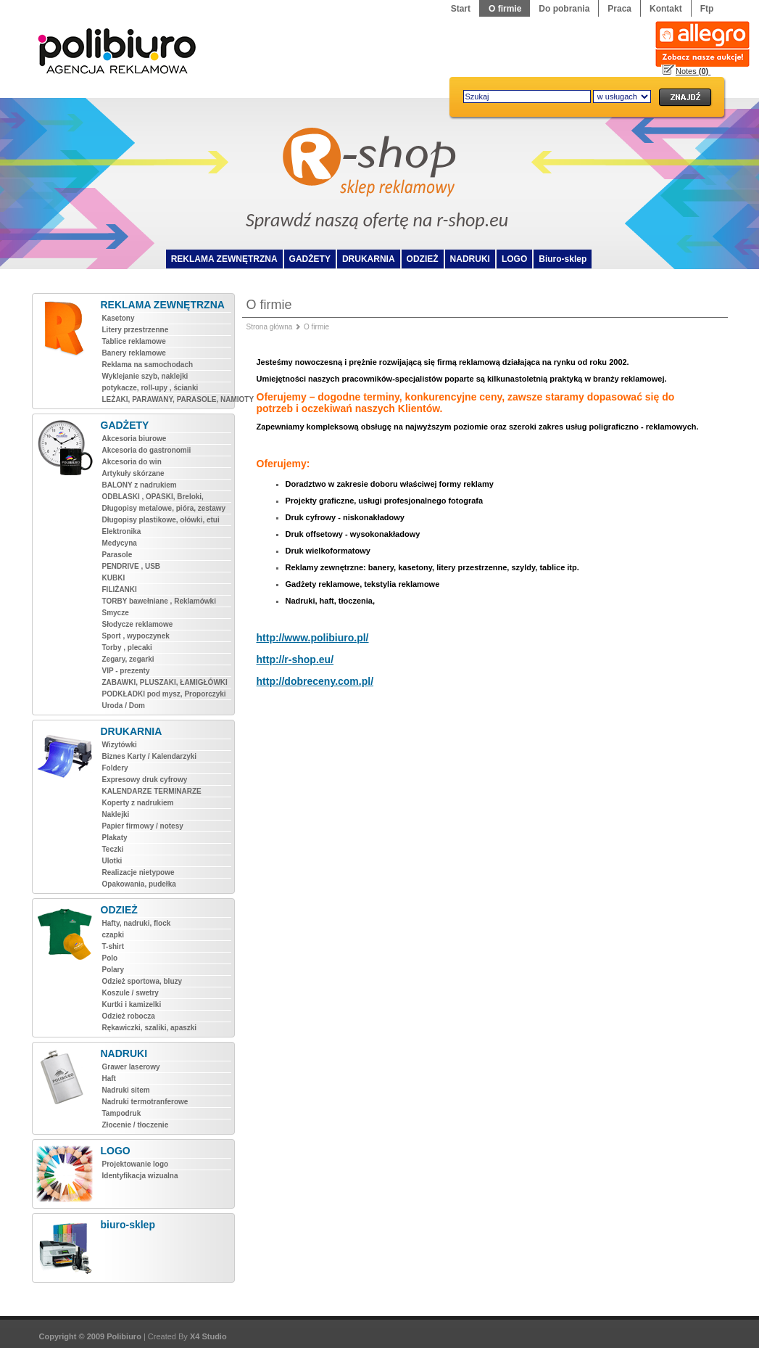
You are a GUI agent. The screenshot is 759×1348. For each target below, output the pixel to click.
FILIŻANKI (119, 589)
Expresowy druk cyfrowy (145, 780)
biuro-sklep (128, 1224)
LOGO (514, 259)
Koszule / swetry (130, 993)
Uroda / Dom (123, 706)
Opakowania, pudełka (139, 884)
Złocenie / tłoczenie (135, 1125)
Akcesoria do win (132, 462)
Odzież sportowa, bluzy (142, 981)
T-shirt (113, 946)
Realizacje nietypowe (138, 872)
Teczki (113, 849)
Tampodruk (121, 1113)
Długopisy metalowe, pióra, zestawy (164, 508)
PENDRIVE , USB (131, 566)
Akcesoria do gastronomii (146, 450)
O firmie (316, 327)
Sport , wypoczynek (136, 636)
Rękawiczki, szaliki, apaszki (149, 1028)
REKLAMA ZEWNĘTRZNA (224, 259)
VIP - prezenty (126, 671)
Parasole (117, 555)
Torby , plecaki (127, 648)
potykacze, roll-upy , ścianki (150, 388)
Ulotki (112, 861)
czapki (113, 935)
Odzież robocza (128, 1016)
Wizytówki (119, 745)
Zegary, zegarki (128, 659)
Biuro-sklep (562, 259)
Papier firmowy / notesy (142, 826)
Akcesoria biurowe (134, 439)
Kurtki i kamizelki (132, 1004)
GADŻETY (310, 259)
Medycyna (119, 543)
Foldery (115, 768)
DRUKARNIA (368, 259)
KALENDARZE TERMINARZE (152, 791)
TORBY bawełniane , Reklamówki (159, 601)
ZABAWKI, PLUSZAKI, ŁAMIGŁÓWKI (165, 682)
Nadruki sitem (126, 1090)
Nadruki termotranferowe (145, 1102)
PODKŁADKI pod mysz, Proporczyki (164, 694)
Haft (109, 1078)
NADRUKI (470, 259)
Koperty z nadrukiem (138, 803)
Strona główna (269, 327)
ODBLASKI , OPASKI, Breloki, (153, 497)
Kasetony (118, 318)
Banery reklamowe (134, 353)
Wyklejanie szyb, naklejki (145, 376)
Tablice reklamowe (134, 341)
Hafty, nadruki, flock (136, 923)
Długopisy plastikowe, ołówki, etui (161, 520)
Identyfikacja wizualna (140, 1176)
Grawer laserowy (131, 1067)
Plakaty (115, 838)
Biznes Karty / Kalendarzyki (149, 756)
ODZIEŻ (423, 259)
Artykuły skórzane (133, 473)
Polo (110, 958)
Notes (693, 71)
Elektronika (121, 531)
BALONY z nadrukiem (139, 485)
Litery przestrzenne (135, 330)
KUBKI (113, 578)
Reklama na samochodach (148, 365)
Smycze (115, 613)
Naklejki (116, 814)
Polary (113, 970)
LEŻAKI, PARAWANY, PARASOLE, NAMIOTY (166, 399)
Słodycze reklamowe (137, 624)
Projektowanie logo (135, 1164)
